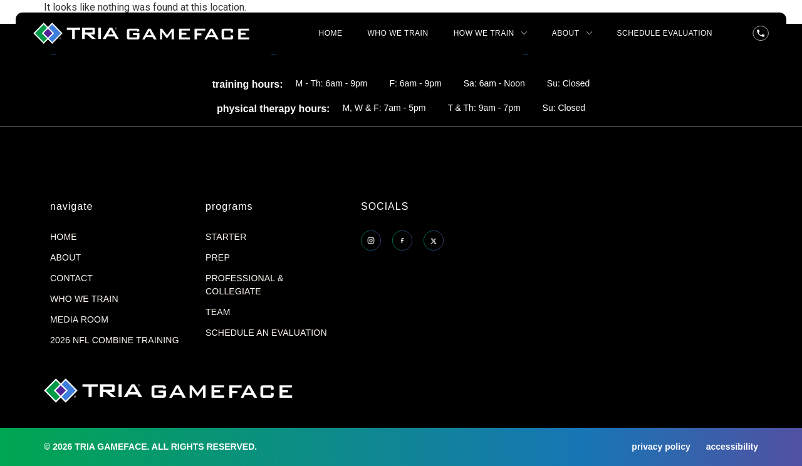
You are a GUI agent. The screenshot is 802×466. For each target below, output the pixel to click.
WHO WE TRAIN (398, 33)
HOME (331, 33)
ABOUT (572, 33)
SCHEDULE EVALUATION (664, 33)
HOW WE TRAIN (490, 33)
